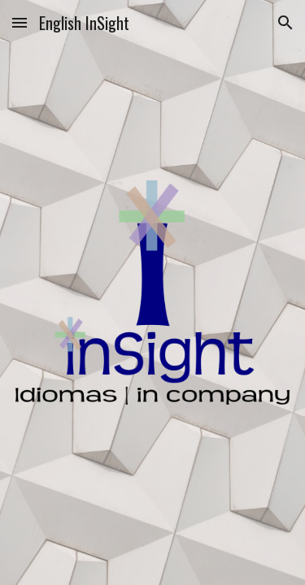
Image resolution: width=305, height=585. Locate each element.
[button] (19, 22)
